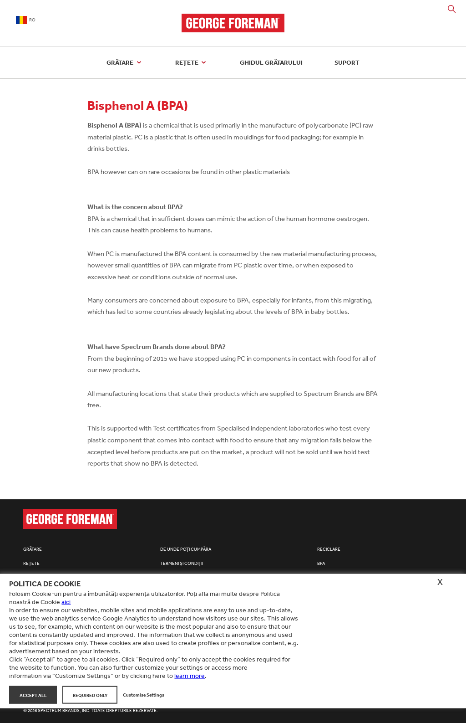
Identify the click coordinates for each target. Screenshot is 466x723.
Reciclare (328, 549)
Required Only (90, 695)
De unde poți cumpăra (185, 549)
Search (451, 9)
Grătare (124, 62)
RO (25, 20)
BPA (321, 563)
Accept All (33, 695)
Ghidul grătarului (271, 62)
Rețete (191, 62)
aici (66, 602)
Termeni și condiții (181, 563)
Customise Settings (143, 695)
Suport (347, 62)
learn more (189, 676)
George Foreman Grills (233, 23)
